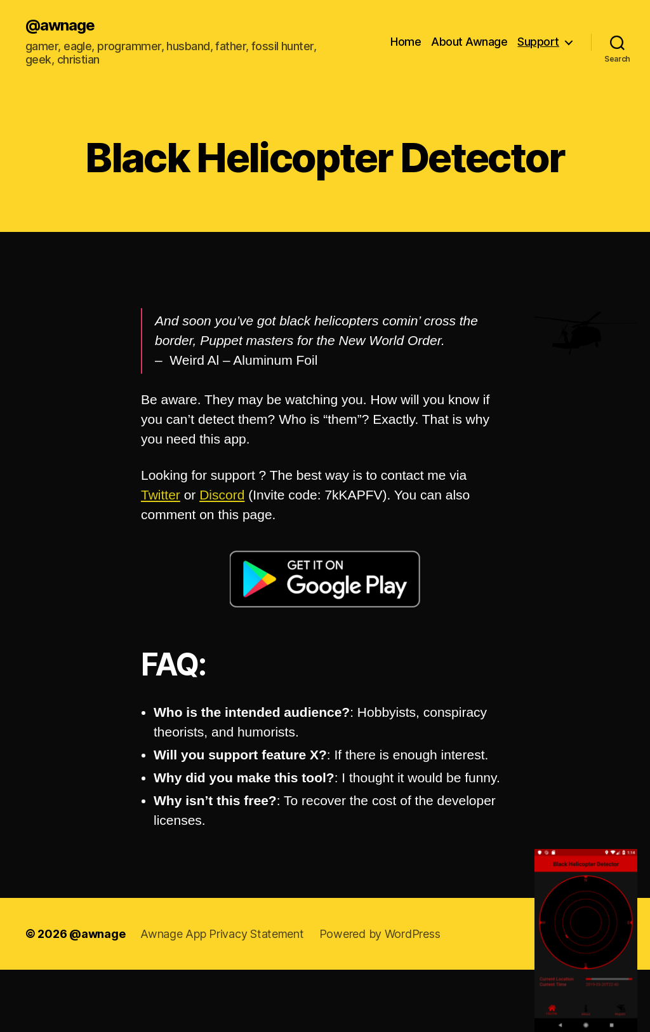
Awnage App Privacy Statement (221, 933)
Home (405, 41)
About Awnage (469, 41)
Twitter (160, 494)
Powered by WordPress (380, 933)
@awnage (60, 25)
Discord (221, 494)
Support (538, 41)
